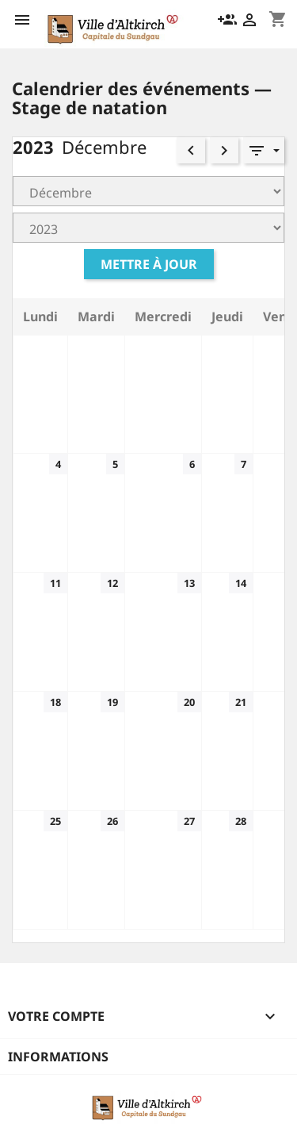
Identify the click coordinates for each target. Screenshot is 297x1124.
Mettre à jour (149, 264)
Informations (58, 1056)
